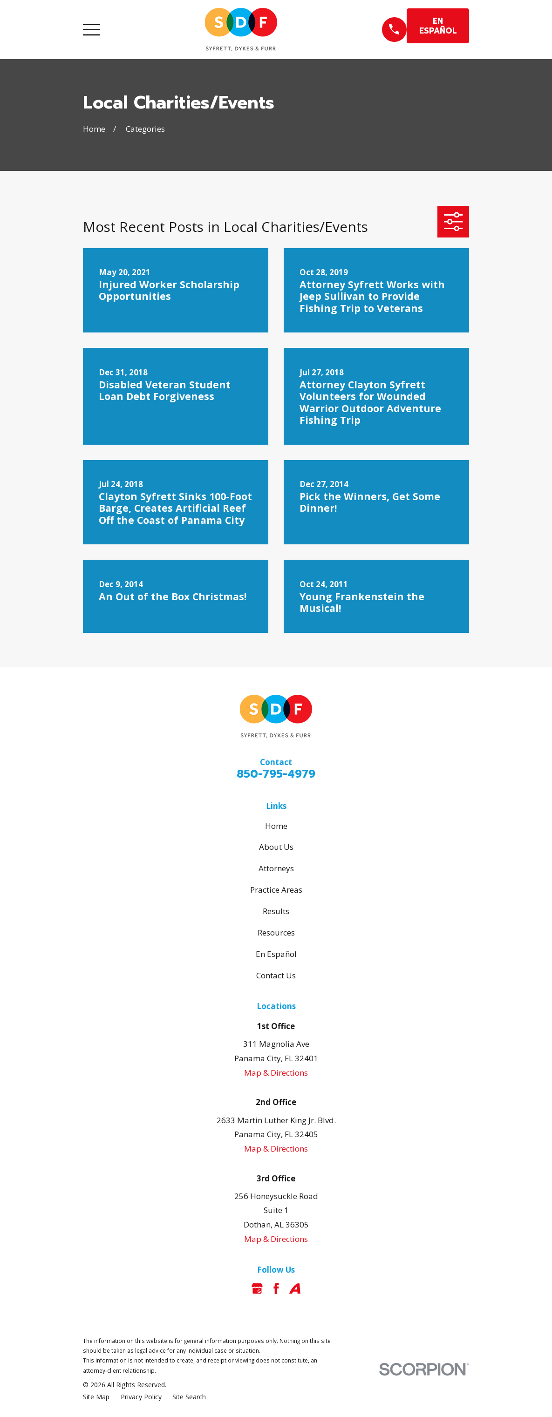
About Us (276, 846)
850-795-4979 (276, 774)
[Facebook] (276, 1288)
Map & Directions (276, 1072)
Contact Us (276, 975)
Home (276, 825)
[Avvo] (294, 1288)
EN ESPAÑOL (438, 25)
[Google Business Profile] (257, 1288)
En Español (276, 954)
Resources (276, 932)
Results (276, 911)
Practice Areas (276, 889)
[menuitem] (96, 1397)
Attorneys (276, 868)
